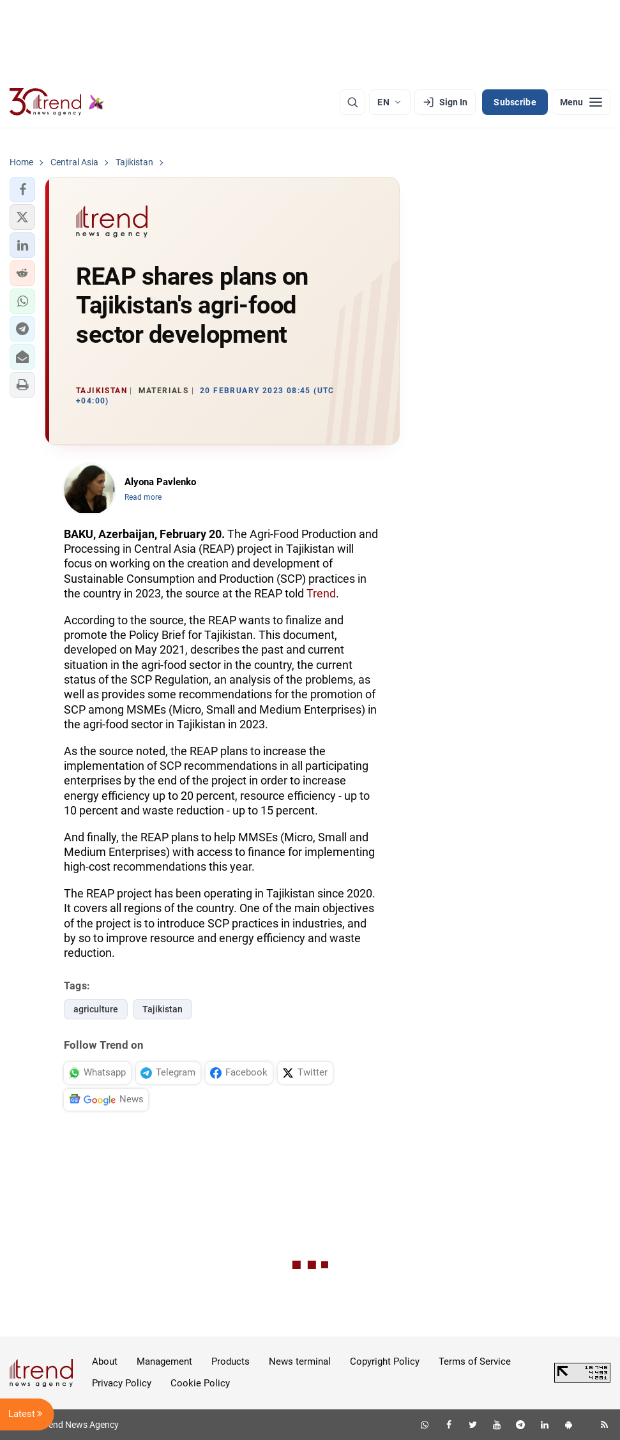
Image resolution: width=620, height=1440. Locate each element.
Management (164, 1361)
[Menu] (581, 102)
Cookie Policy (200, 1383)
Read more (143, 497)
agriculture (95, 1009)
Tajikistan (162, 1009)
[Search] (352, 102)
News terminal (300, 1361)
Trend (321, 593)
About (104, 1361)
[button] (22, 189)
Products (230, 1361)
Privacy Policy (121, 1383)
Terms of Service (475, 1361)
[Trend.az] (57, 102)
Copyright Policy (385, 1361)
